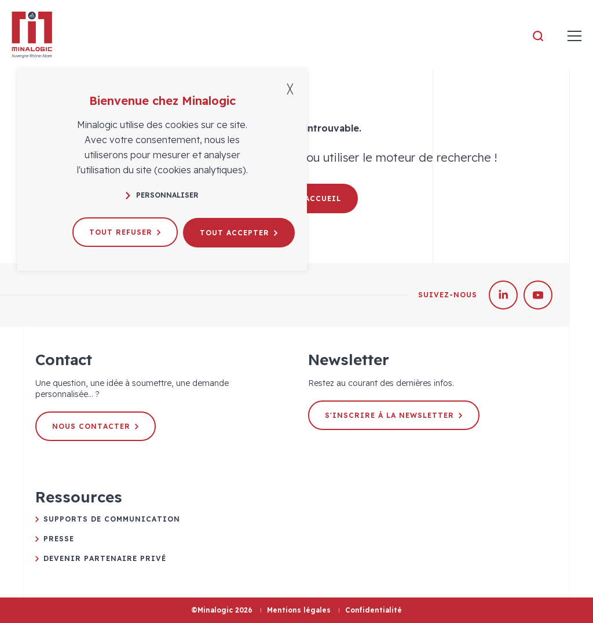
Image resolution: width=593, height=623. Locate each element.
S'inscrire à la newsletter (394, 415)
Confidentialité (373, 610)
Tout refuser (125, 231)
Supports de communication (111, 519)
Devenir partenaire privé (104, 558)
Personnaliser (162, 195)
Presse (58, 538)
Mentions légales (299, 610)
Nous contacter (96, 426)
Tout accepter (240, 231)
